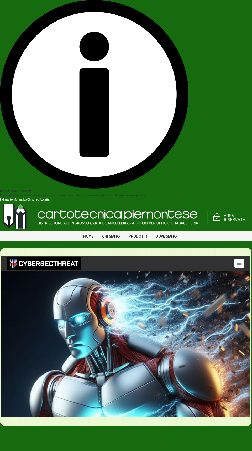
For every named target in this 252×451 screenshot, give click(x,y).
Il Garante (6, 199)
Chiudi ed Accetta (38, 199)
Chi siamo (111, 236)
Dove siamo (166, 236)
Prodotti (138, 236)
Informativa (20, 199)
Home (88, 236)
